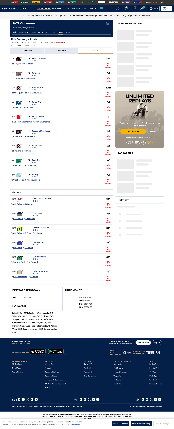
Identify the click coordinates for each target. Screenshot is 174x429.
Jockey (35, 174)
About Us (49, 364)
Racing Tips (153, 364)
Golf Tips (152, 372)
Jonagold (36, 73)
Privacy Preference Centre (62, 406)
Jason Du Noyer (39, 58)
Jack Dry (36, 160)
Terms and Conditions (19, 406)
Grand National (18, 372)
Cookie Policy (77, 406)
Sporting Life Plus (52, 372)
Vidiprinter (117, 376)
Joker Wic (36, 102)
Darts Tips (153, 376)
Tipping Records (155, 384)
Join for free (143, 342)
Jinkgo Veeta (38, 116)
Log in (157, 342)
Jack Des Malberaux (42, 199)
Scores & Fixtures (120, 372)
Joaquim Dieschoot (41, 131)
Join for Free (133, 131)
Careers (48, 368)
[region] (87, 424)
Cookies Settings (162, 424)
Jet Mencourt (39, 242)
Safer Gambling (90, 376)
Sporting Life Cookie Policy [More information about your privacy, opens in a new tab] (69, 424)
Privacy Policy (33, 406)
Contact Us (88, 364)
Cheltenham (17, 364)
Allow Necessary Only (141, 424)
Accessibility (88, 372)
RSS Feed (48, 388)
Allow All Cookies (120, 424)
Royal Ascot (16, 368)
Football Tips (154, 368)
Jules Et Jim (37, 87)
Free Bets (117, 384)
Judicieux (37, 213)
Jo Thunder (37, 145)
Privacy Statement (46, 406)
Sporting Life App (52, 376)
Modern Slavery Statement (55, 384)
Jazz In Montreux (41, 228)
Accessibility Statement (54, 380)
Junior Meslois (39, 257)
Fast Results (118, 368)
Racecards (117, 364)
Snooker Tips (154, 380)
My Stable (117, 380)
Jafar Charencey (40, 271)
